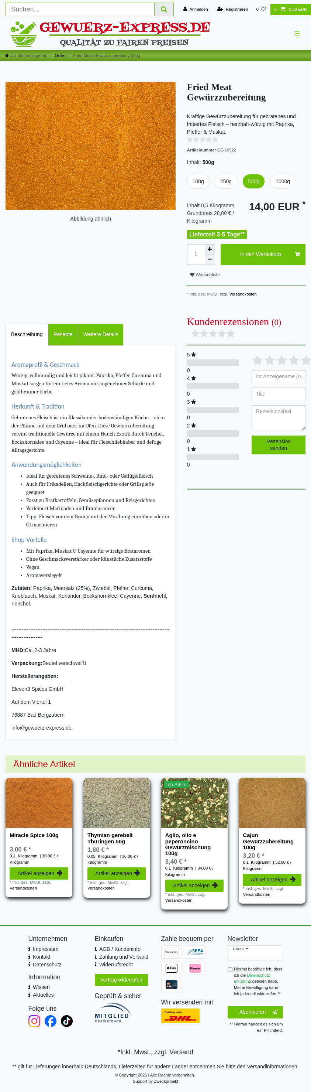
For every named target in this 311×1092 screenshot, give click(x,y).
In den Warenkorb (270, 254)
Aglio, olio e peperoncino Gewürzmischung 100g (188, 844)
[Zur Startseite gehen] (26, 55)
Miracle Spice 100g (34, 835)
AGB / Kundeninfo (120, 949)
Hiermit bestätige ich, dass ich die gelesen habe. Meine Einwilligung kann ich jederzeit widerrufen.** (258, 981)
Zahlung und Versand (123, 957)
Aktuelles (43, 995)
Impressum (45, 949)
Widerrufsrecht (116, 965)
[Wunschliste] (261, 9)
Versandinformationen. (272, 1066)
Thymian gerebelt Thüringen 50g (110, 838)
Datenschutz (47, 965)
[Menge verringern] (210, 260)
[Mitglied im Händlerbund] (122, 1012)
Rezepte (63, 334)
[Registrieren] (232, 9)
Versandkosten (242, 294)
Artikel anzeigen (40, 873)
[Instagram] (34, 1021)
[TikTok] (67, 1021)
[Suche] (164, 9)
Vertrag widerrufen (121, 980)
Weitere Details (100, 334)
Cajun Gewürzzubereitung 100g (268, 841)
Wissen (41, 987)
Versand (181, 1052)
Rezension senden (278, 444)
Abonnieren (258, 1012)
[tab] (27, 334)
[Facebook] (50, 1021)
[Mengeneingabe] (196, 254)
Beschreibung (27, 334)
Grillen (60, 55)
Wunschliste (205, 274)
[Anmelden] (195, 9)
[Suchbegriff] (80, 9)
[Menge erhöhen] (210, 249)
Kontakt (41, 957)
